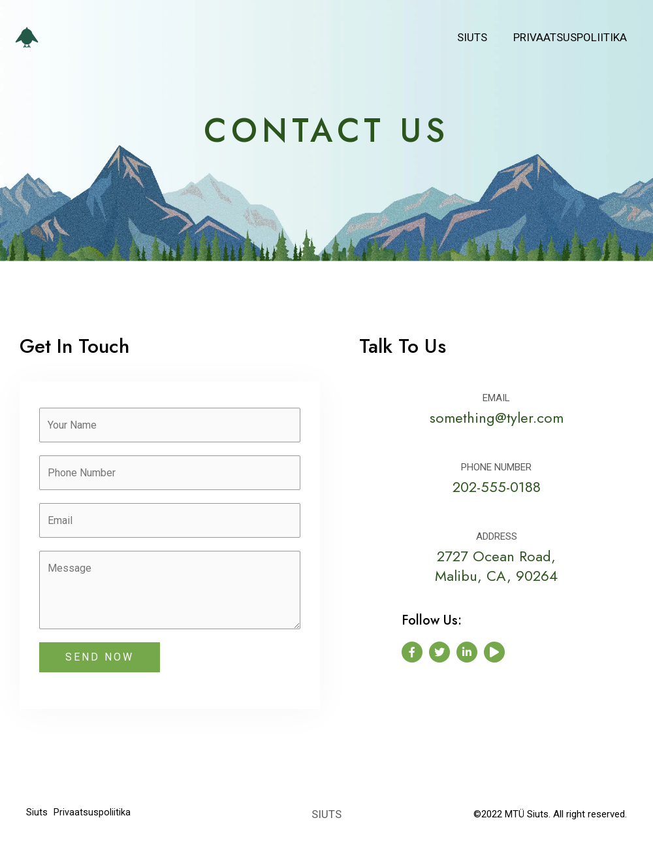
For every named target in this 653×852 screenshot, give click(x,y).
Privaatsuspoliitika (572, 37)
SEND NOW (99, 663)
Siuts (478, 37)
